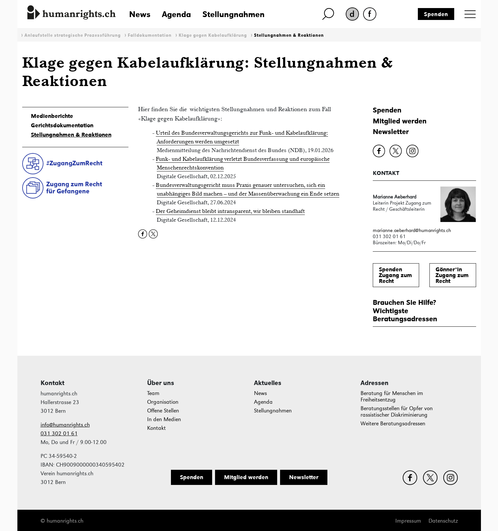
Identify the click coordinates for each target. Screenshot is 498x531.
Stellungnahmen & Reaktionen (289, 35)
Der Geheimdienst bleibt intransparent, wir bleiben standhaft (230, 211)
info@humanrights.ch (65, 424)
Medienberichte (52, 116)
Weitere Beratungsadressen (393, 423)
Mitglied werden (400, 121)
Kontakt (156, 428)
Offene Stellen (163, 410)
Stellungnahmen (233, 14)
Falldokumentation (150, 35)
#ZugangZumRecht (74, 163)
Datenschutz (443, 520)
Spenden (436, 14)
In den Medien (164, 419)
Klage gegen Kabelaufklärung (213, 35)
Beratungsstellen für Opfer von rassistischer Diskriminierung (397, 411)
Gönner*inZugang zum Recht (452, 275)
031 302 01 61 (59, 433)
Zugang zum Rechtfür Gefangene (74, 187)
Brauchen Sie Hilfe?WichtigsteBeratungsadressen (405, 310)
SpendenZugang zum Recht (395, 275)
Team (153, 393)
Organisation (162, 402)
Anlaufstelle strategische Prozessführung (72, 35)
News (139, 14)
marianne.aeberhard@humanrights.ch (412, 230)
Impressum (408, 520)
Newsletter (391, 132)
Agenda (176, 14)
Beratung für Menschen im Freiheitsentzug (392, 396)
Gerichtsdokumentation (62, 125)
